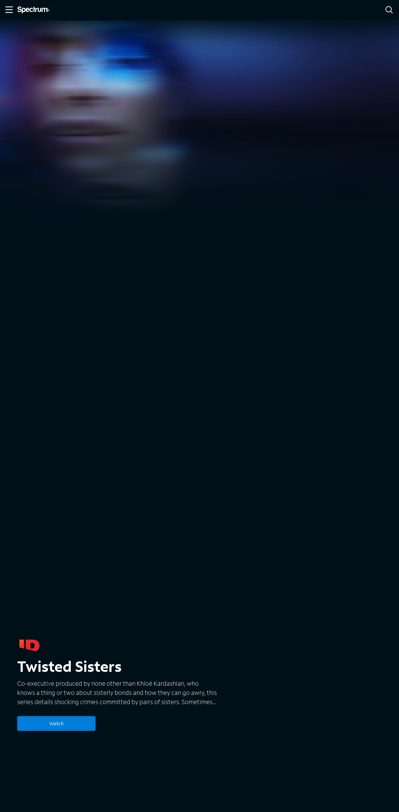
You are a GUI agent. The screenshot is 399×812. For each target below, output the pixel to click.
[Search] (389, 10)
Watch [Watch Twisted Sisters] (56, 723)
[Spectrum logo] (34, 10)
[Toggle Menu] (8, 9)
